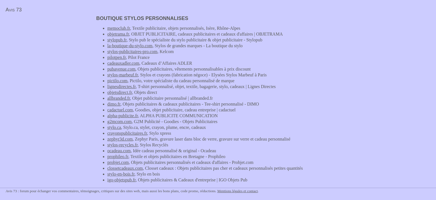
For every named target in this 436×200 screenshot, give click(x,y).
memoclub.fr (118, 28)
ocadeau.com (119, 150)
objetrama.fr (118, 34)
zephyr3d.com (120, 139)
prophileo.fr (117, 156)
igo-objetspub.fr (121, 180)
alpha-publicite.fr (122, 115)
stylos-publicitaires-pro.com (132, 51)
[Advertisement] (46, 54)
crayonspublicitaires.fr (127, 133)
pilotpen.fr (116, 57)
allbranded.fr (118, 98)
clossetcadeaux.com (125, 168)
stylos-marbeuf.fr (122, 74)
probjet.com (118, 162)
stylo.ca (114, 127)
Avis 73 (14, 9)
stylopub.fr (117, 40)
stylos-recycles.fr (122, 144)
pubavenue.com (121, 69)
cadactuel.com (120, 110)
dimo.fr (113, 104)
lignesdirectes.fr (121, 86)
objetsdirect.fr (119, 92)
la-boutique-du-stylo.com (129, 45)
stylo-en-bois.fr (121, 174)
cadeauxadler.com (123, 63)
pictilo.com (117, 80)
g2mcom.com (119, 121)
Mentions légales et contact (237, 191)
